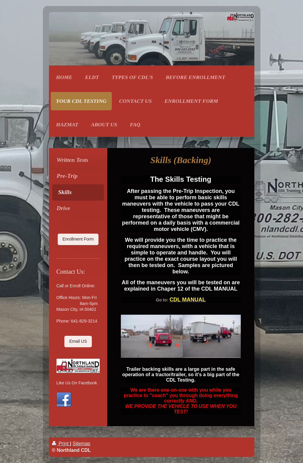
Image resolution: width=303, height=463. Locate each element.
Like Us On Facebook (76, 382)
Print (61, 443)
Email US (78, 341)
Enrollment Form (78, 239)
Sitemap (81, 443)
